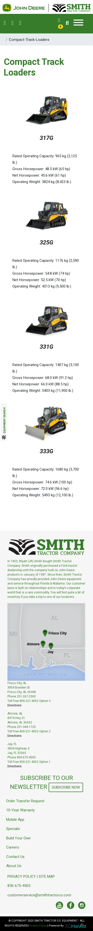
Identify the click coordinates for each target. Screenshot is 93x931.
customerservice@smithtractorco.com (39, 895)
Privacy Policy (38, 925)
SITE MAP (47, 876)
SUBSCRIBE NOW (66, 787)
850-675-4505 (18, 885)
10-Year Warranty (20, 810)
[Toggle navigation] (78, 23)
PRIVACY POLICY (21, 876)
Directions (14, 705)
